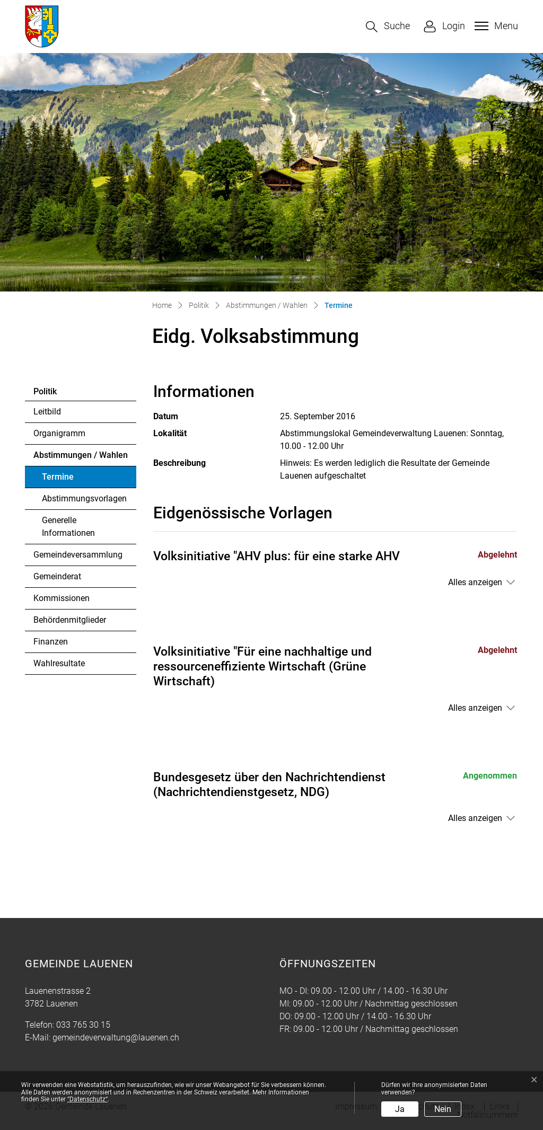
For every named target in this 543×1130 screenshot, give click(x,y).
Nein (442, 1109)
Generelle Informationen (68, 526)
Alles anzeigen (475, 582)
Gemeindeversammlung (77, 555)
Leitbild (47, 412)
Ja (400, 1109)
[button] (388, 27)
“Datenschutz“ (87, 1099)
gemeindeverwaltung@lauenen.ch (115, 1037)
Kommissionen (61, 598)
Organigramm (59, 433)
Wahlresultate (59, 663)
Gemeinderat (57, 576)
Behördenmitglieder (69, 620)
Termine (70, 480)
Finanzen (50, 642)
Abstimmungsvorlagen (84, 498)
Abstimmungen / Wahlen (80, 455)
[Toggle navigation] (495, 26)
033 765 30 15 (83, 1025)
